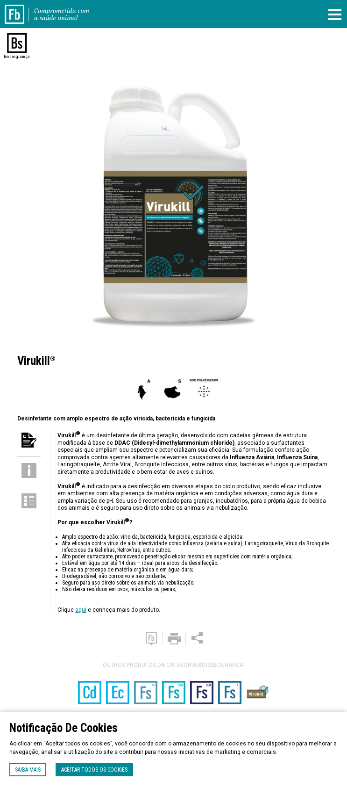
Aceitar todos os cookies (94, 769)
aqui (80, 610)
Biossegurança (16, 56)
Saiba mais (28, 769)
